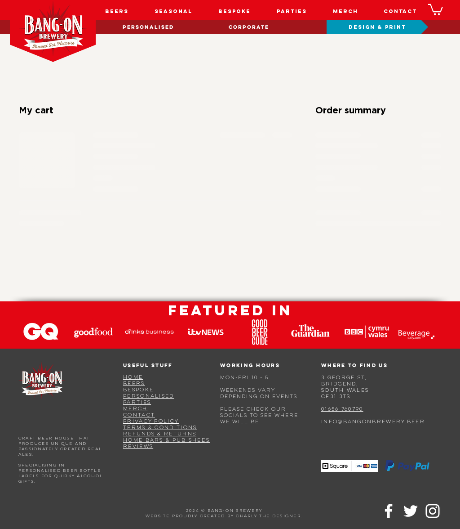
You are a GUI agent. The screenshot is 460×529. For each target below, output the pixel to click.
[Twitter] (410, 511)
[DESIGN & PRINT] (377, 27)
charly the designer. (269, 516)
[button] (435, 9)
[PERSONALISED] (148, 26)
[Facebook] (388, 511)
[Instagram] (432, 511)
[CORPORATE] (248, 26)
